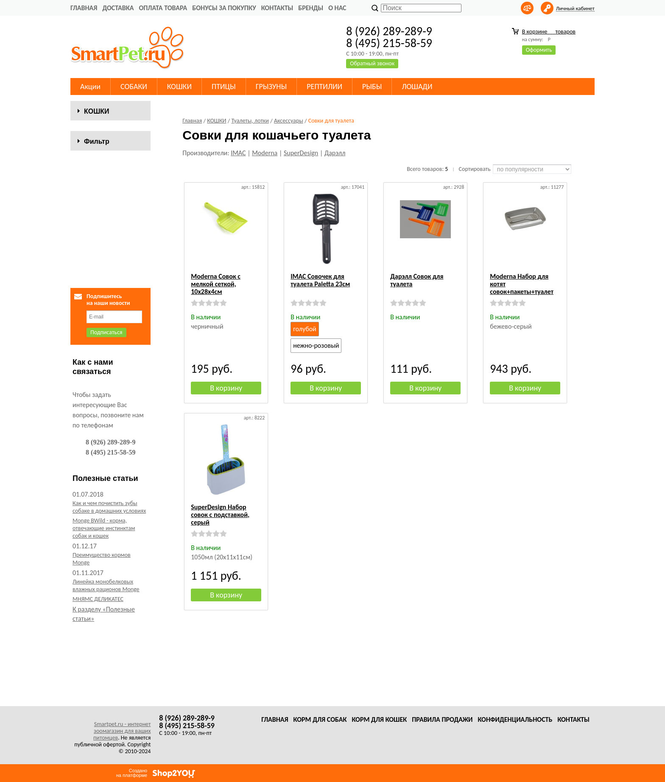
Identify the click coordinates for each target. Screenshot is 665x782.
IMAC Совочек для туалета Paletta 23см (320, 280)
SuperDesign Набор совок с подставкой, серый (220, 514)
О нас (337, 8)
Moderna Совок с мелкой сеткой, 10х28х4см (215, 284)
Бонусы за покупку (224, 8)
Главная (83, 8)
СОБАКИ (133, 86)
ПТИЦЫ (224, 86)
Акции (90, 86)
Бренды (310, 8)
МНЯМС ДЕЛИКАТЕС (98, 674)
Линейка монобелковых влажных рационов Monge (106, 661)
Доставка (118, 8)
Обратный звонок (372, 63)
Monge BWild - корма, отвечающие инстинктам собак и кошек (104, 603)
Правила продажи (442, 719)
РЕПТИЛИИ (324, 86)
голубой (304, 329)
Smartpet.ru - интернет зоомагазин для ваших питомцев (122, 731)
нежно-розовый (316, 345)
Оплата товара (163, 8)
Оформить (539, 49)
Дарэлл (335, 153)
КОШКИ (179, 86)
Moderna (264, 153)
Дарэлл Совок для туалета (416, 280)
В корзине (549, 31)
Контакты (277, 8)
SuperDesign (301, 153)
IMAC (238, 153)
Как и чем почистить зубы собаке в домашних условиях (109, 582)
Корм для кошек (379, 719)
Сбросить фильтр (110, 333)
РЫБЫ (372, 86)
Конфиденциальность (515, 719)
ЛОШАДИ (417, 86)
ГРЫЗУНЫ (271, 86)
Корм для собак (320, 719)
